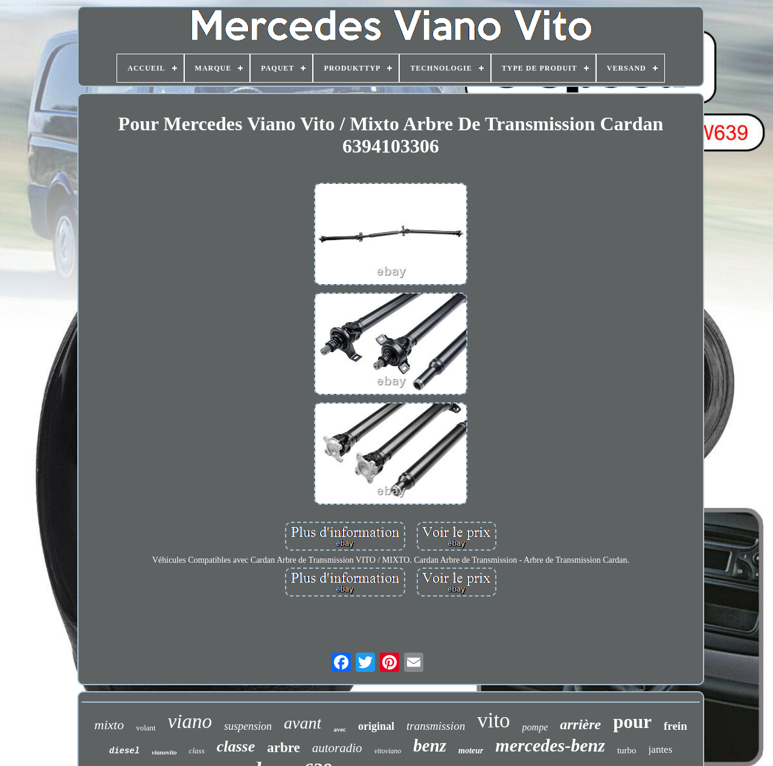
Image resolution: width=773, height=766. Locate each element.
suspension (248, 726)
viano (190, 721)
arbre (283, 747)
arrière (580, 724)
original (376, 726)
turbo (627, 750)
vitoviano (388, 751)
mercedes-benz (550, 745)
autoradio (337, 748)
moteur (470, 750)
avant (302, 723)
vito (493, 720)
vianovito (164, 752)
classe (236, 746)
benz (429, 745)
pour (632, 721)
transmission (435, 726)
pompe (535, 727)
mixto (109, 724)
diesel (124, 751)
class (197, 750)
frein (675, 726)
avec (339, 729)
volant (146, 727)
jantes (661, 749)
